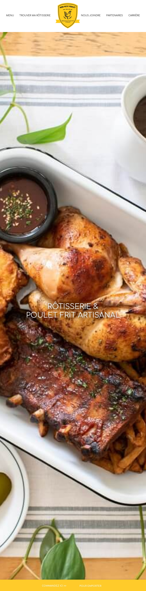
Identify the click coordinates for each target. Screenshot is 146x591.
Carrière (134, 15)
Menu (10, 15)
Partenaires (114, 15)
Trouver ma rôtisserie (34, 15)
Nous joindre (91, 15)
